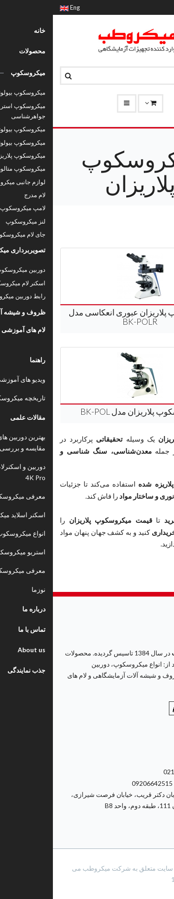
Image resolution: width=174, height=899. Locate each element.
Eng (17, 7)
